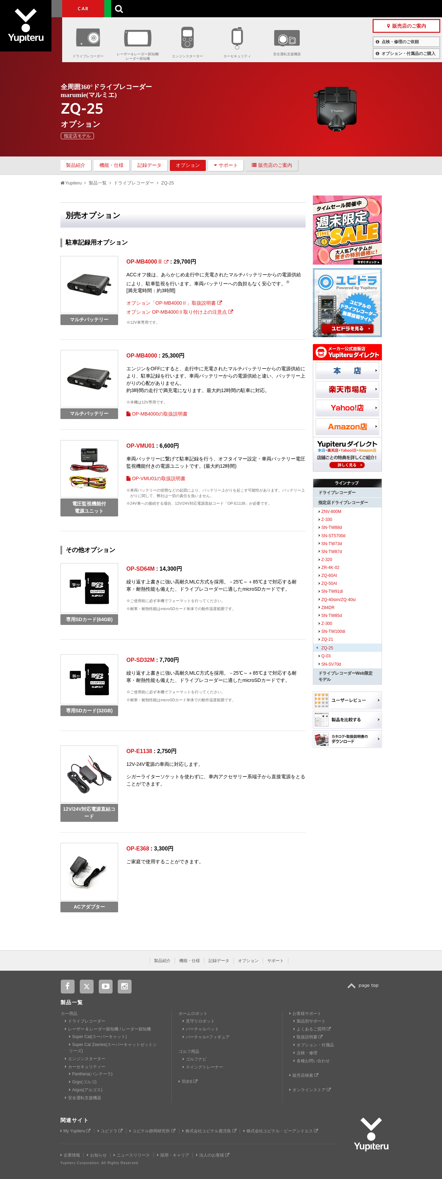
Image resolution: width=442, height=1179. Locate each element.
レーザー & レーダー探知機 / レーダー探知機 (108, 1029)
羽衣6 (188, 1081)
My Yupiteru (75, 1131)
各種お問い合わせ (312, 1060)
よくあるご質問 (312, 1029)
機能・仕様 (111, 165)
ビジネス (167, 8)
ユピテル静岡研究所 (152, 1131)
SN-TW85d (331, 615)
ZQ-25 (327, 648)
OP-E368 (137, 849)
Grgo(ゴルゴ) (83, 1082)
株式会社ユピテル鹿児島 (209, 1131)
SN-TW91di (332, 591)
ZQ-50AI (329, 583)
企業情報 (70, 1155)
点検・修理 (305, 1052)
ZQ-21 (327, 639)
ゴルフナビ (194, 1059)
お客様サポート (265, 8)
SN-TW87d (331, 551)
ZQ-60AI (329, 575)
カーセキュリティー (85, 1066)
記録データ (149, 165)
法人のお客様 (212, 1155)
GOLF (125, 8)
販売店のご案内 (272, 165)
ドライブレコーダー (88, 56)
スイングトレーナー (203, 1067)
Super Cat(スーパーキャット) (98, 1036)
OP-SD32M (140, 660)
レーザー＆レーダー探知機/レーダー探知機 (138, 56)
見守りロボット (199, 1021)
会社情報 (205, 8)
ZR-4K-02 (330, 567)
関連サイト (74, 1120)
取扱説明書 (308, 1037)
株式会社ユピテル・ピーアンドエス (280, 1131)
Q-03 (326, 656)
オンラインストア (310, 1089)
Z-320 (327, 559)
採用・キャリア (173, 1155)
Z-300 (327, 623)
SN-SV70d (331, 664)
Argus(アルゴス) (86, 1089)
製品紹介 (75, 165)
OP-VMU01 (140, 446)
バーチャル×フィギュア (206, 1037)
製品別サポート (310, 1021)
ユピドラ (110, 1131)
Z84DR (328, 607)
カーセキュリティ (237, 56)
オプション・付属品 (314, 1045)
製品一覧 (231, 8)
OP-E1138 (139, 751)
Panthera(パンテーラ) (91, 1074)
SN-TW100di (333, 631)
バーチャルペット (201, 1029)
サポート (226, 165)
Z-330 (327, 519)
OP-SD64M (140, 569)
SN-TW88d (331, 527)
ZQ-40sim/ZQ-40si (338, 599)
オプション (188, 165)
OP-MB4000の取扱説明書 (157, 414)
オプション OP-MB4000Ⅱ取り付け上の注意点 (179, 312)
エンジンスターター (187, 56)
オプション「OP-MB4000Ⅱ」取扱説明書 (174, 303)
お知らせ (97, 1155)
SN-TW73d (331, 543)
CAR (83, 8)
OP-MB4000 (141, 356)
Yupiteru (31, 31)
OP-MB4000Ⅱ (147, 262)
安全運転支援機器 (287, 54)
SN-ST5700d (333, 535)
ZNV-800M (331, 511)
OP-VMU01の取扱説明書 (155, 478)
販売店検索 (303, 1075)
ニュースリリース (132, 1155)
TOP (364, 989)
